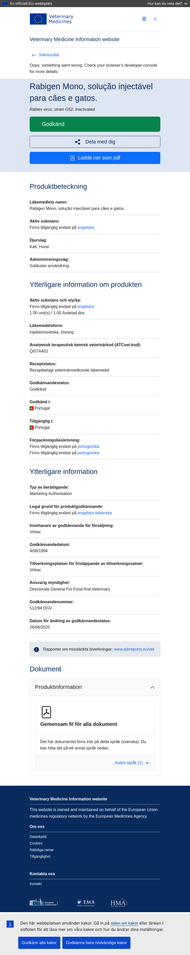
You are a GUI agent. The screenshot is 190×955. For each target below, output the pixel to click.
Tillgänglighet (40, 856)
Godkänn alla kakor (39, 943)
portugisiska (88, 446)
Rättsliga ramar (42, 850)
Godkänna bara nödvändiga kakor (96, 943)
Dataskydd (38, 837)
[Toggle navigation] (155, 19)
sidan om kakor (124, 923)
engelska (86, 227)
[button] (95, 142)
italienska (103, 513)
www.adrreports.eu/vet (134, 649)
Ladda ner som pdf (95, 158)
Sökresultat (45, 55)
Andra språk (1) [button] (132, 763)
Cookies (36, 843)
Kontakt (36, 884)
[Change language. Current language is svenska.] (144, 18)
